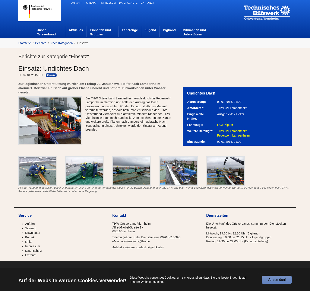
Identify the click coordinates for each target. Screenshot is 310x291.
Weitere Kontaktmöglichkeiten (144, 247)
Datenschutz (33, 250)
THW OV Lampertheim (232, 131)
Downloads (32, 232)
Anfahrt (30, 224)
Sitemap (30, 228)
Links (28, 241)
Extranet (30, 255)
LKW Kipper (225, 125)
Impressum (32, 246)
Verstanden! (277, 279)
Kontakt (30, 237)
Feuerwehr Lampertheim (233, 135)
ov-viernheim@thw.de (135, 241)
